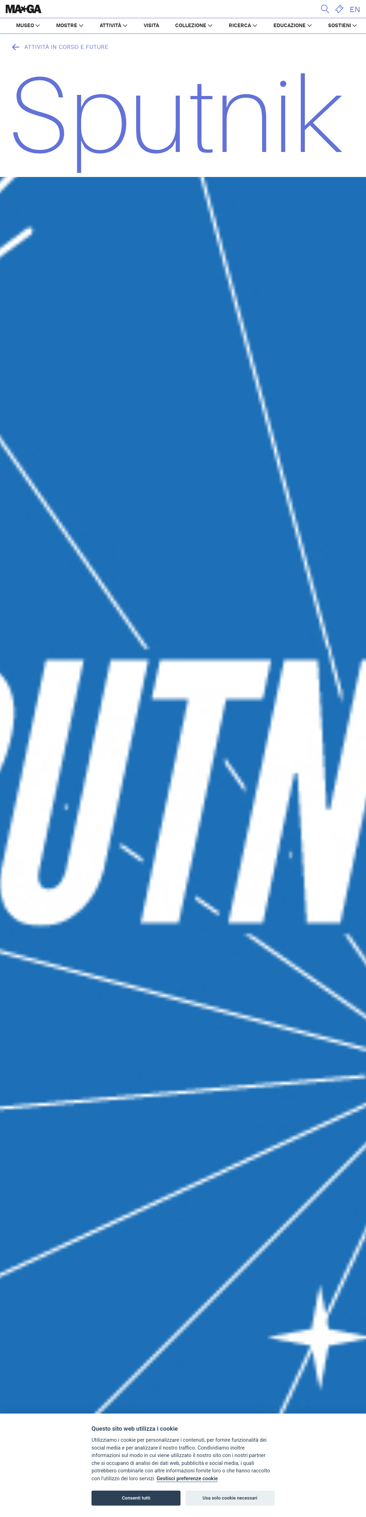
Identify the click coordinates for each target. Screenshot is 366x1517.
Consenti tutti (136, 1498)
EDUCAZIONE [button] (289, 25)
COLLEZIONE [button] (190, 25)
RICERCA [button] (240, 25)
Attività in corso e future (58, 47)
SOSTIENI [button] (339, 25)
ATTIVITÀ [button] (110, 25)
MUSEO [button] (25, 25)
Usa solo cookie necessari (230, 1498)
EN (355, 10)
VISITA (151, 25)
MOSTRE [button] (66, 25)
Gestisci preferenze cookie (187, 1479)
